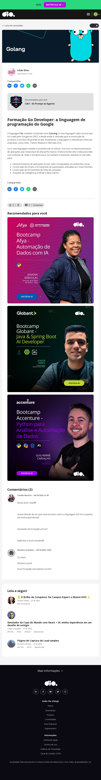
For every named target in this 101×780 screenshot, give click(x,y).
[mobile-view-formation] (50, 102)
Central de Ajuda (51, 740)
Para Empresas (50, 724)
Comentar (38, 205)
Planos (50, 706)
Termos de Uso (50, 744)
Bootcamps (50, 710)
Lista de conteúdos (12, 26)
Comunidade (50, 719)
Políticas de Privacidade (50, 749)
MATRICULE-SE (55, 4)
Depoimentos (50, 728)
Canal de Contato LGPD (50, 753)
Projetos (50, 715)
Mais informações (50, 671)
